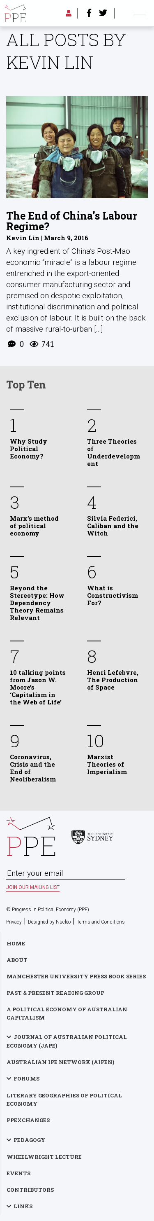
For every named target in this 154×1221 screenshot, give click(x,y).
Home (16, 943)
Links (23, 1206)
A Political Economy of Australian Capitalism (67, 1013)
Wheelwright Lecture (44, 1156)
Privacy (14, 922)
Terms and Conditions (101, 922)
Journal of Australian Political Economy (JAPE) (67, 1041)
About (17, 960)
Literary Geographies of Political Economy (64, 1099)
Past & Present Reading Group (55, 992)
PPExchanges (28, 1120)
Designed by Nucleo (49, 922)
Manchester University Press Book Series (76, 976)
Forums (26, 1078)
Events (18, 1173)
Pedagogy (29, 1140)
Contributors (30, 1189)
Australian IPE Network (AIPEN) (60, 1062)
